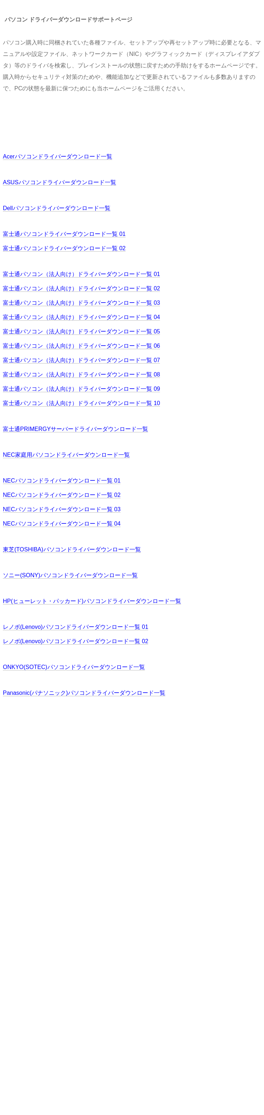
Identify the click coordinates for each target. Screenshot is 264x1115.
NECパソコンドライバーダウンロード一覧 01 (62, 481)
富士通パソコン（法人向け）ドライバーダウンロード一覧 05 (81, 331)
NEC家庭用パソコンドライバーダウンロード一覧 (66, 455)
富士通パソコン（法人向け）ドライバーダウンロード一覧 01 (81, 274)
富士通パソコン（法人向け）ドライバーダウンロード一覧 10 (81, 403)
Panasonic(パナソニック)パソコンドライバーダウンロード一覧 (84, 693)
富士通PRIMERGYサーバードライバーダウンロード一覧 (75, 429)
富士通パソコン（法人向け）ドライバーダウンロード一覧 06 (81, 346)
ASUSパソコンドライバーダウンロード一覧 (59, 182)
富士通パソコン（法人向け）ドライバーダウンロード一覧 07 (81, 360)
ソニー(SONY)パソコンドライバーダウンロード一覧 (70, 575)
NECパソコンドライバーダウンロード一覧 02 (62, 495)
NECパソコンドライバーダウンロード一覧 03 (62, 509)
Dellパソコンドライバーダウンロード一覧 (56, 208)
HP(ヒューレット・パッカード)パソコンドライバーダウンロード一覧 (92, 601)
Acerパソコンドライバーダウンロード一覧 (57, 156)
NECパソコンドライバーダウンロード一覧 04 (62, 524)
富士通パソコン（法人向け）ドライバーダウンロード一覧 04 (81, 317)
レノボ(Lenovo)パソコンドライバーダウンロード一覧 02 (75, 641)
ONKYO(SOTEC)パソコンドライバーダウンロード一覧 (74, 667)
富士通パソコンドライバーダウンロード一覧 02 (64, 248)
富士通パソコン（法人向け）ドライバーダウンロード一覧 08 (81, 374)
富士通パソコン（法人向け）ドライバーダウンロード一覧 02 (81, 288)
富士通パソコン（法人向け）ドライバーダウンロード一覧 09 (81, 389)
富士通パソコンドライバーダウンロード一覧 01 (64, 234)
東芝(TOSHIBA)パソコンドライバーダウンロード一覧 (72, 549)
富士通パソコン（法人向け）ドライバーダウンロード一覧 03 (81, 303)
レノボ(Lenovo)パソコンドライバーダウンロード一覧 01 (75, 627)
